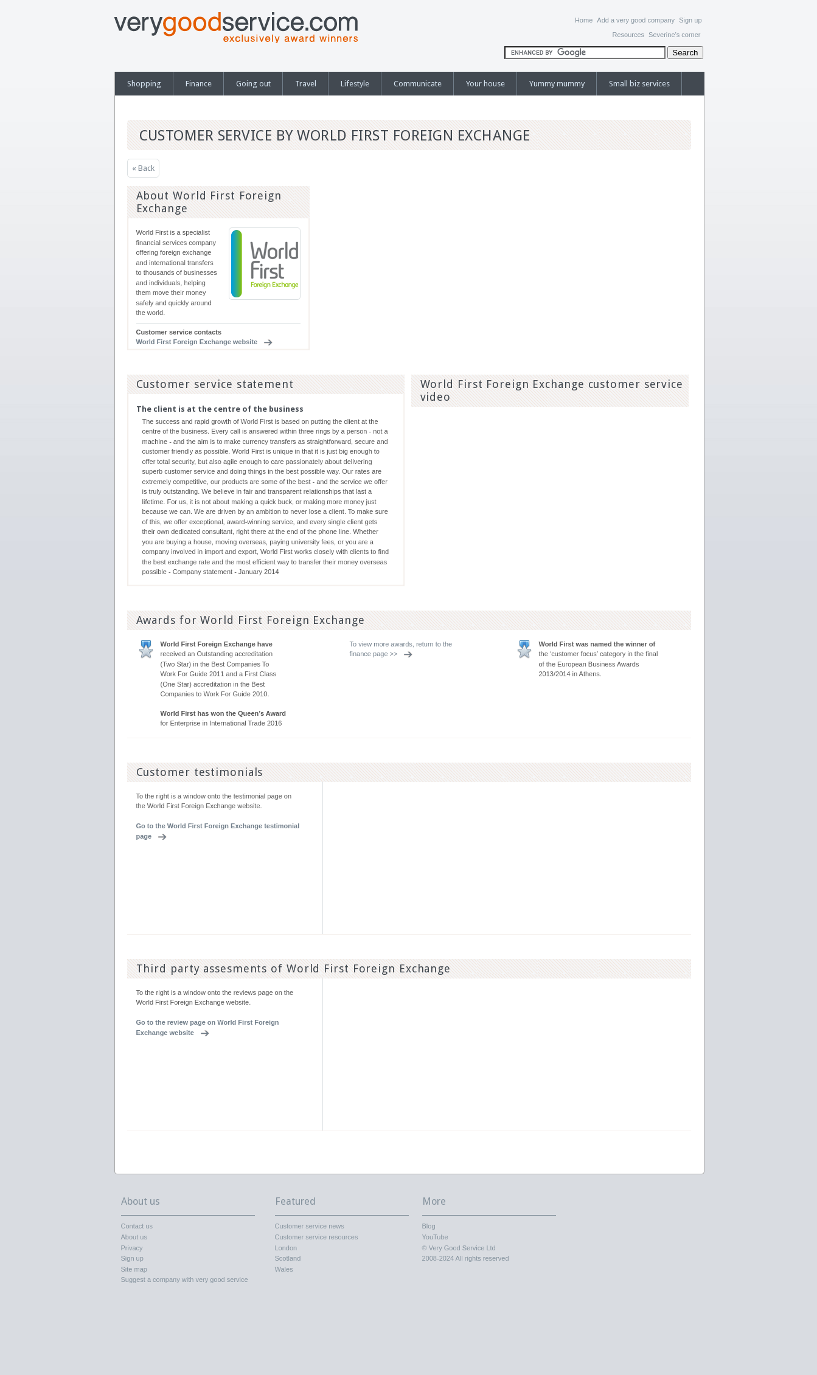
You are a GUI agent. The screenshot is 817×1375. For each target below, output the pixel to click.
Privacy (132, 1248)
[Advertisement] (597, 262)
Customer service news (309, 1226)
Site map (134, 1269)
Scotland (288, 1258)
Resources (628, 34)
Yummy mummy (557, 83)
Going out (253, 83)
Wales (284, 1269)
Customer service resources (316, 1237)
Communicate (418, 83)
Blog (429, 1226)
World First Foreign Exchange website (197, 341)
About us (134, 1237)
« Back (143, 168)
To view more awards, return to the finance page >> (401, 649)
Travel (305, 83)
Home (584, 20)
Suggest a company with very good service (184, 1279)
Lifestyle (355, 83)
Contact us (137, 1226)
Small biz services (639, 83)
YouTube (435, 1237)
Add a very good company (636, 20)
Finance (199, 83)
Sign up (690, 20)
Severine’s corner (674, 34)
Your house (485, 83)
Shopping (144, 83)
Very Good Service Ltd (462, 1248)
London (286, 1248)
